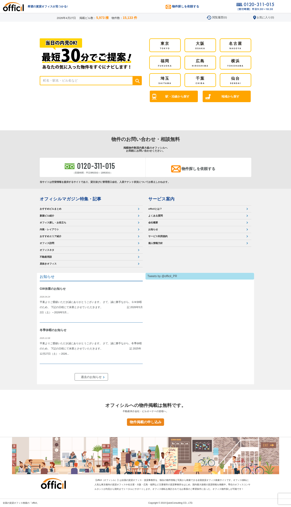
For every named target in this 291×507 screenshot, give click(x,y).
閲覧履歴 (219, 17)
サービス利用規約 (158, 236)
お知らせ (153, 229)
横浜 (235, 63)
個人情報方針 (155, 243)
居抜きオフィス (48, 263)
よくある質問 (155, 215)
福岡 (165, 63)
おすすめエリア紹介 (50, 236)
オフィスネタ (47, 250)
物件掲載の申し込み (145, 422)
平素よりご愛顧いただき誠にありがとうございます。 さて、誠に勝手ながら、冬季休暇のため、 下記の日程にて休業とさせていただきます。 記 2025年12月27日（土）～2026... (91, 348)
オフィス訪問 (47, 243)
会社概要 (153, 222)
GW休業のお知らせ (53, 288)
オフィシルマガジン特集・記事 (70, 198)
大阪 (200, 45)
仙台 (235, 80)
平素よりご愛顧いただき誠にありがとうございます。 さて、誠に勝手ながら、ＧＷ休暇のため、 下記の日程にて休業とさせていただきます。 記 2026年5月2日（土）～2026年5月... (91, 307)
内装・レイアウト (49, 229)
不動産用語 (46, 256)
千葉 (200, 80)
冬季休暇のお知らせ (53, 330)
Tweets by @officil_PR (162, 276)
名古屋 (235, 45)
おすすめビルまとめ (50, 208)
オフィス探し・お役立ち (53, 222)
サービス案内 (161, 198)
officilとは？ (155, 208)
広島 (200, 63)
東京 (165, 45)
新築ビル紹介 (47, 215)
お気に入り (265, 17)
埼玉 (164, 80)
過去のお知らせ (91, 377)
